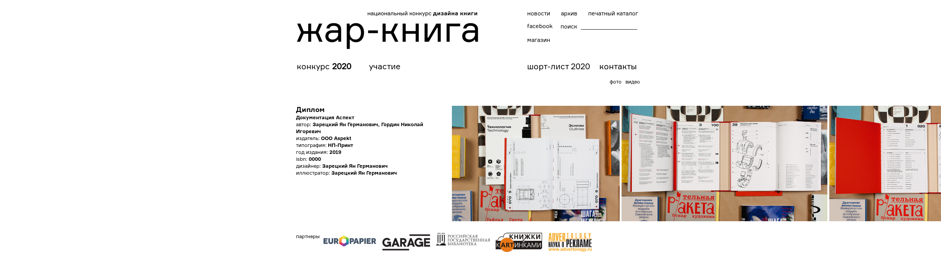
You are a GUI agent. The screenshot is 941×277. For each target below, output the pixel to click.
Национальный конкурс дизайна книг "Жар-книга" (388, 30)
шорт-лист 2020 (558, 66)
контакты (618, 66)
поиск (569, 26)
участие (384, 66)
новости (538, 13)
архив (569, 13)
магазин (538, 40)
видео (632, 81)
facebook (539, 26)
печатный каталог (613, 13)
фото (616, 81)
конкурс (324, 66)
